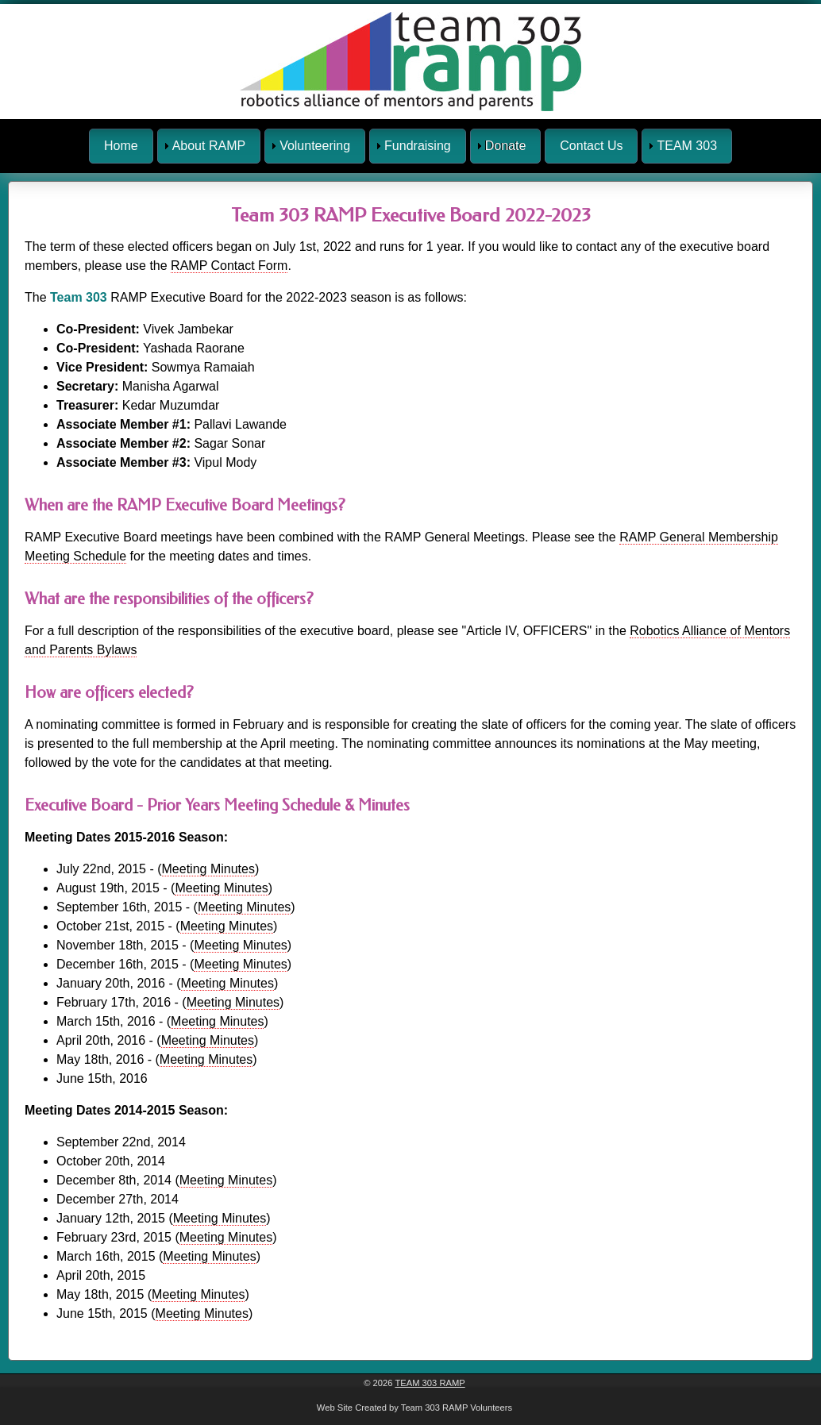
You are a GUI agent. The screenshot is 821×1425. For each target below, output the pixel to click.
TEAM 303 (687, 145)
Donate (505, 145)
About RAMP (208, 145)
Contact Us (591, 145)
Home (121, 145)
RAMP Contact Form (229, 265)
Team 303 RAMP (429, 1383)
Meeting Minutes (208, 869)
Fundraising (417, 145)
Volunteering (314, 145)
